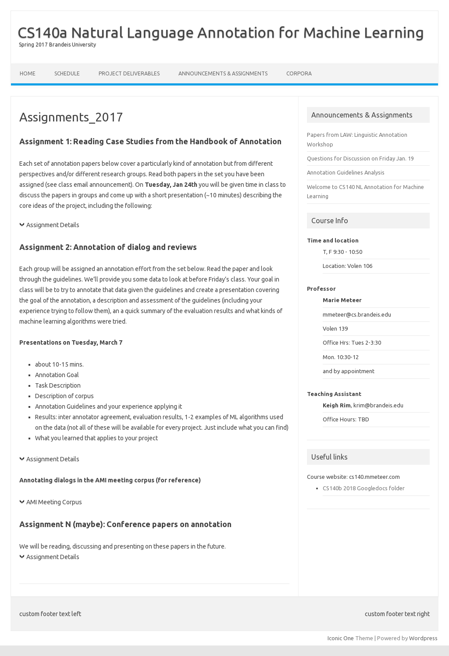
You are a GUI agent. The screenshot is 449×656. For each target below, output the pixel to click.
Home (28, 73)
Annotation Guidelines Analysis (346, 172)
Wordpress (423, 638)
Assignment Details (52, 224)
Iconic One (341, 638)
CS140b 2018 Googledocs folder (364, 488)
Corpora (299, 73)
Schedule (67, 73)
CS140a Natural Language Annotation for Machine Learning (221, 32)
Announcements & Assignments (222, 73)
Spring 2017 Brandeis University (57, 44)
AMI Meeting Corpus (54, 502)
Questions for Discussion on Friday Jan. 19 (360, 158)
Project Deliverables (129, 73)
